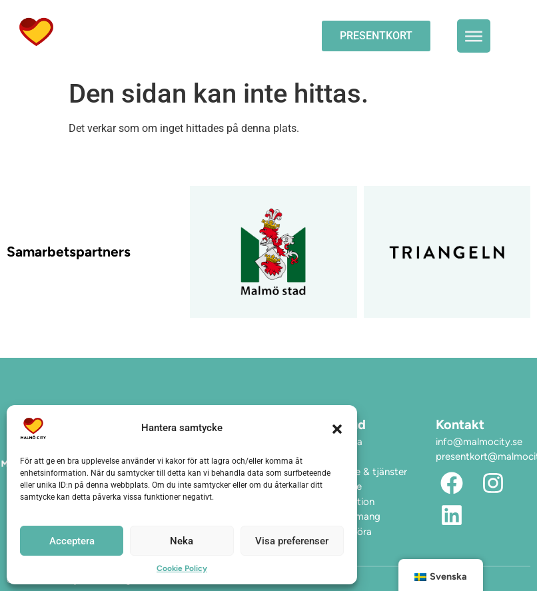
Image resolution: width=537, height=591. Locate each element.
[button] (337, 428)
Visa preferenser (291, 541)
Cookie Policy (182, 568)
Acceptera (72, 541)
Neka (181, 541)
